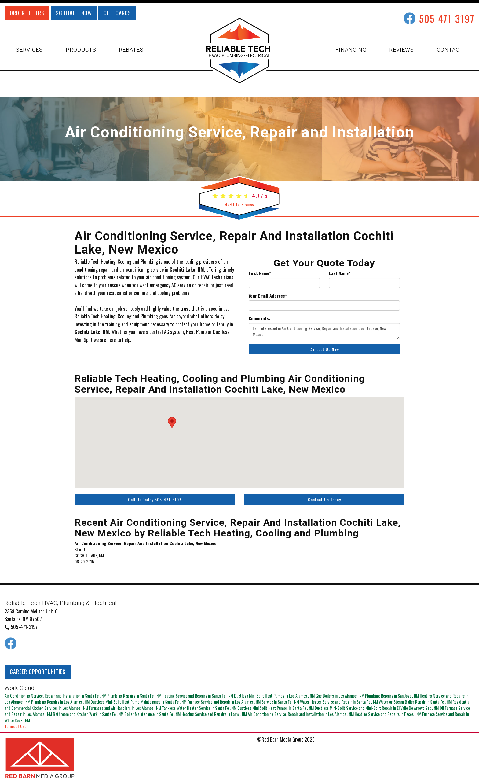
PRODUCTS (81, 49)
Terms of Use (15, 726)
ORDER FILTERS (27, 13)
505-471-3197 (446, 18)
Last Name (339, 273)
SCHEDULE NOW (74, 13)
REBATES (131, 49)
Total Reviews (239, 204)
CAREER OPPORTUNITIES (38, 672)
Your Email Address (268, 296)
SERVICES (29, 49)
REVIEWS (401, 49)
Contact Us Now (324, 349)
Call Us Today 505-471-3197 (154, 499)
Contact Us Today (324, 499)
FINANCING (351, 49)
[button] (172, 422)
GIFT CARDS (117, 13)
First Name (260, 273)
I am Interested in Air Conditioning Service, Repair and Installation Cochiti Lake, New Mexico (324, 331)
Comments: (259, 318)
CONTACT (450, 49)
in (56, 695)
